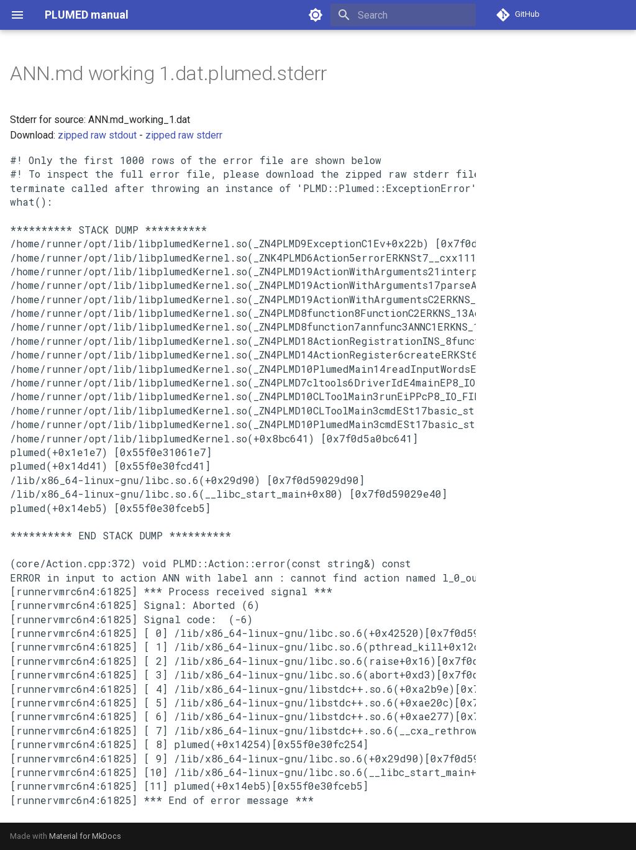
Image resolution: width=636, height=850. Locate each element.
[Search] (403, 15)
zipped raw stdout (97, 135)
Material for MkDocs (85, 836)
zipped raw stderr (183, 135)
